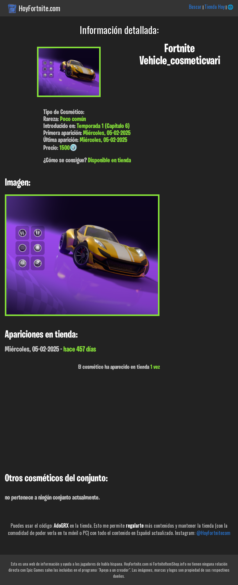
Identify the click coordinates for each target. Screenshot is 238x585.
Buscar (195, 6)
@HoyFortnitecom (213, 532)
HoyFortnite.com (39, 8)
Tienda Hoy (214, 6)
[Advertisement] (119, 421)
